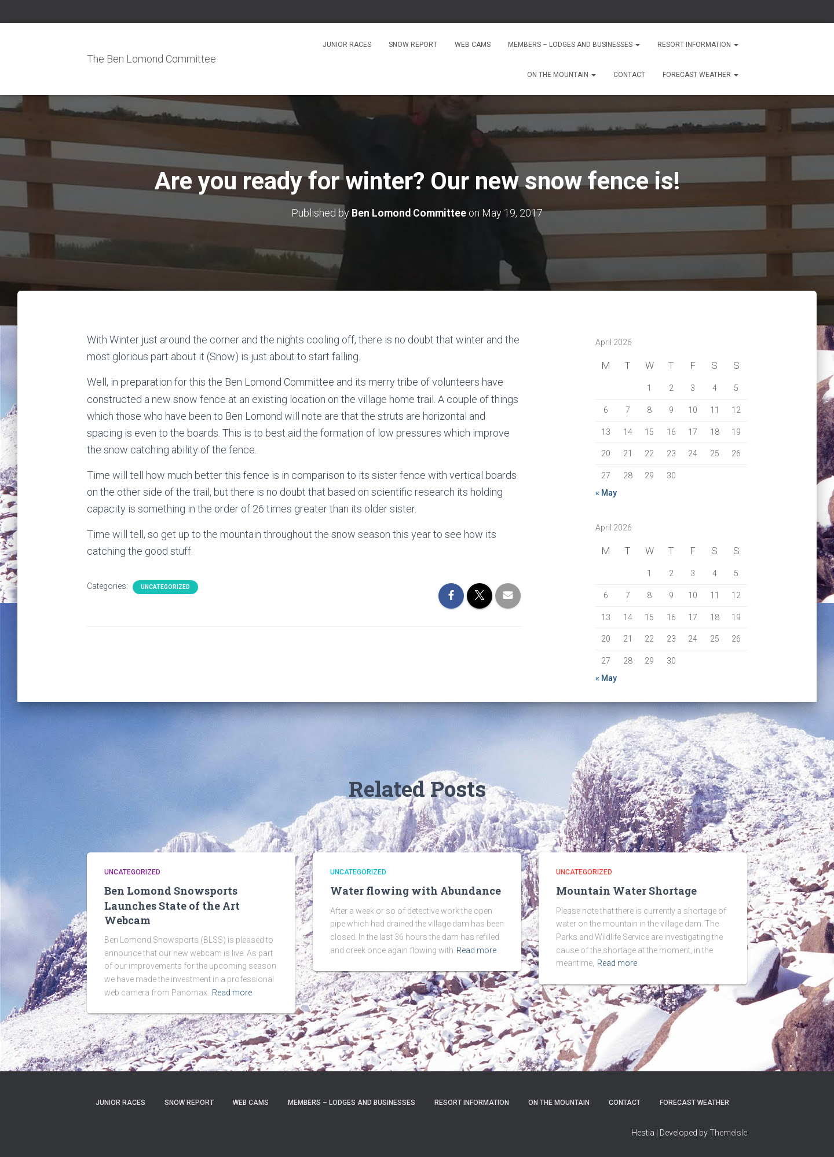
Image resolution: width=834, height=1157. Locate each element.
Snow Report (413, 45)
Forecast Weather (700, 75)
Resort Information (697, 45)
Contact (629, 75)
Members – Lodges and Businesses (574, 45)
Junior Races (347, 45)
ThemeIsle (728, 1132)
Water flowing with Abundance (415, 891)
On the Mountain (561, 75)
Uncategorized (165, 586)
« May (606, 492)
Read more (232, 992)
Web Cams (473, 45)
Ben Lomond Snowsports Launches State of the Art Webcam (172, 905)
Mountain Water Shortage (626, 891)
